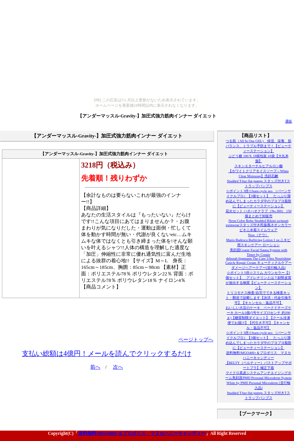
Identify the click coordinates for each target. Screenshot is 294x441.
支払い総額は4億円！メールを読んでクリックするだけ (106, 353)
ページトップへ (195, 339)
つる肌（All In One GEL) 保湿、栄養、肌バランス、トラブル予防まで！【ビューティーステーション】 (258, 146)
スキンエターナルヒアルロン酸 (258, 166)
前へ (95, 367)
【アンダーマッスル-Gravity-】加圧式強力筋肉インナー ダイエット (147, 116)
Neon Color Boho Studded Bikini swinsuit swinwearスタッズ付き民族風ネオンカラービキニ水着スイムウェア (258, 225)
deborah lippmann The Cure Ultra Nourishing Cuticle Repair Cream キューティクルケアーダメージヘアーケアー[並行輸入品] (258, 263)
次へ (118, 367)
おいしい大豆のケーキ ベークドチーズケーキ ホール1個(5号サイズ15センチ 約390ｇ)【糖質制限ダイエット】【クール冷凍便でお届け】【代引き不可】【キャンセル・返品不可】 (258, 318)
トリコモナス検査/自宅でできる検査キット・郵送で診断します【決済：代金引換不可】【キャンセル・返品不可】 (258, 298)
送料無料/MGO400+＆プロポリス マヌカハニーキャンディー (142, 433)
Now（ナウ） (258, 235)
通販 (288, 121)
